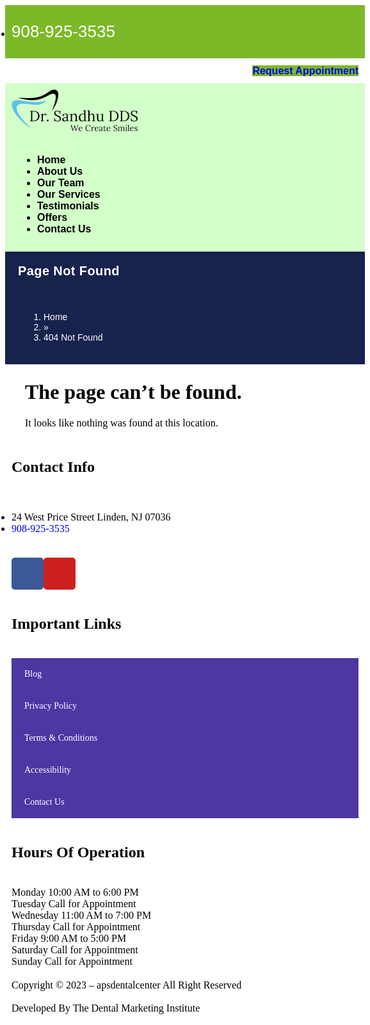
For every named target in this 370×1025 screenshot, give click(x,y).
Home (51, 159)
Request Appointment (305, 70)
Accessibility (47, 770)
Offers (52, 217)
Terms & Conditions (60, 738)
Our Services (69, 194)
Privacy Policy (50, 706)
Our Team (60, 182)
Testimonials (68, 205)
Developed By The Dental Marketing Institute (106, 1008)
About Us (60, 171)
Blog (33, 674)
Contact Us (64, 228)
